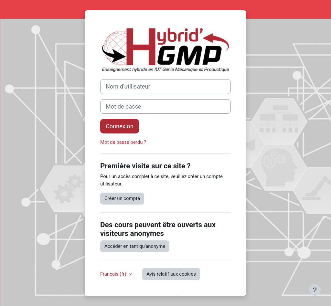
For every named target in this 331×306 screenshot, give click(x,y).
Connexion (119, 126)
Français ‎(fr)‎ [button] (113, 274)
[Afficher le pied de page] (315, 290)
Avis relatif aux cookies (171, 274)
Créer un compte (122, 198)
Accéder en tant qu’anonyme (134, 246)
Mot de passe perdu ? (123, 142)
